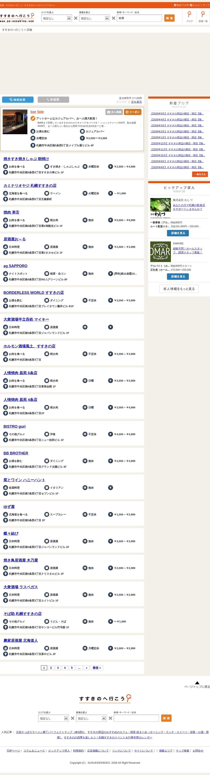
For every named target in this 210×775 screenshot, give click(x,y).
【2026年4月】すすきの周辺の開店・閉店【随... (177, 119)
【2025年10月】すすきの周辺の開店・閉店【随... (177, 155)
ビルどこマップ (201, 5)
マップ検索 (182, 750)
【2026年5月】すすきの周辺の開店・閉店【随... (177, 113)
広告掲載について (98, 750)
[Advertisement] (105, 63)
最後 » (97, 667)
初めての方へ (184, 5)
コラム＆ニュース (34, 750)
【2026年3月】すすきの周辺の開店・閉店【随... (177, 125)
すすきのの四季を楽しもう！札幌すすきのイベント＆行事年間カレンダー (108, 737)
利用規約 (78, 750)
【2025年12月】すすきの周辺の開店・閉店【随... (177, 143)
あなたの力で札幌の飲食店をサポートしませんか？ (189, 207)
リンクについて (121, 750)
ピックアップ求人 (59, 750)
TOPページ (13, 750)
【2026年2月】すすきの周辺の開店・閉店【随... (177, 131)
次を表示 (136, 101)
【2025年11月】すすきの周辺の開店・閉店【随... (177, 149)
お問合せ (198, 750)
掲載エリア (166, 750)
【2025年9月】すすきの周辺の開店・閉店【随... (177, 161)
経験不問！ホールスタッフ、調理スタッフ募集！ (187, 250)
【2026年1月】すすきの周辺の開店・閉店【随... (177, 137)
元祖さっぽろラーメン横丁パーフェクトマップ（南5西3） (51, 732)
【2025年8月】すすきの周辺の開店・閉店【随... (177, 167)
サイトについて (143, 750)
